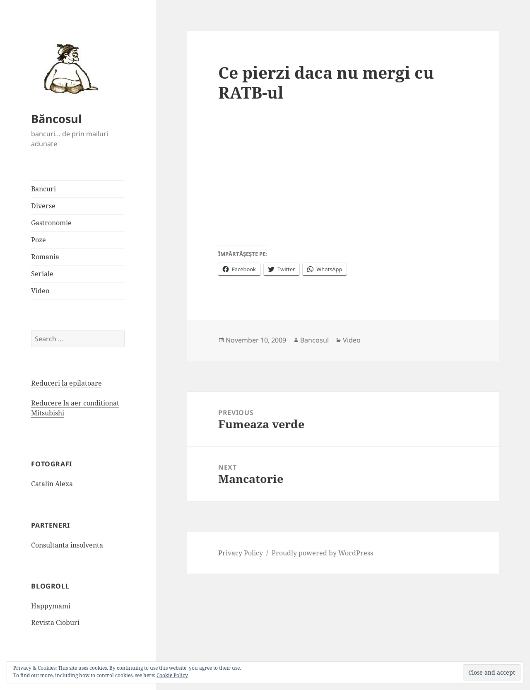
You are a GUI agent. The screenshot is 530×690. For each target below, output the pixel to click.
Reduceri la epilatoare (66, 383)
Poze (38, 239)
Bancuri (43, 188)
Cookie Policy (172, 675)
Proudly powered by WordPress (322, 552)
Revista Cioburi (55, 622)
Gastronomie (51, 222)
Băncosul (56, 118)
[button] (68, 68)
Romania (45, 256)
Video (40, 290)
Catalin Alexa (52, 483)
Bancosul (314, 340)
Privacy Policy (240, 552)
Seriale (42, 273)
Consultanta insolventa (67, 545)
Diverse (43, 205)
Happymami (50, 605)
